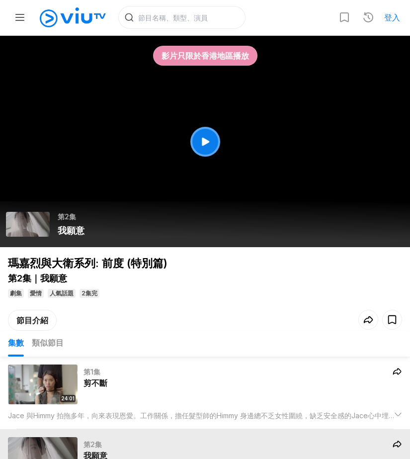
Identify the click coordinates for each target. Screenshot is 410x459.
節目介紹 (32, 320)
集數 (16, 343)
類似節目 (48, 343)
